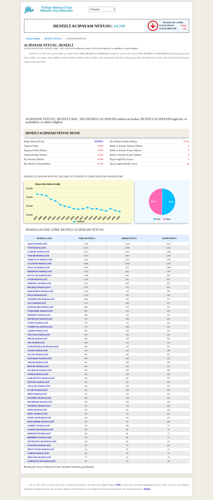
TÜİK (118, 485)
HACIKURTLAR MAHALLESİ (42, 441)
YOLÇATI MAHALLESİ (39, 386)
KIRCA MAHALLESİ (38, 414)
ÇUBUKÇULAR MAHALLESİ (41, 461)
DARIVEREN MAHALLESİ (40, 291)
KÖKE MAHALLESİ (37, 410)
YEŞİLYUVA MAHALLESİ (40, 260)
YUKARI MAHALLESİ (38, 256)
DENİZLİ (99, 141)
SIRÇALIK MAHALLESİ (39, 457)
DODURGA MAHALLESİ (39, 283)
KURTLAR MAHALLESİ (39, 418)
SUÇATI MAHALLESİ (38, 354)
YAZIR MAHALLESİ (37, 279)
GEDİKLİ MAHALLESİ (39, 426)
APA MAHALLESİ (36, 343)
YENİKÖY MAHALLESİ (39, 406)
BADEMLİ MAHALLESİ (39, 433)
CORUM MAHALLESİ (38, 453)
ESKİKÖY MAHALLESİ (39, 315)
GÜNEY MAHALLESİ (38, 323)
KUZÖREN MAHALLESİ (39, 398)
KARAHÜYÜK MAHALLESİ (41, 378)
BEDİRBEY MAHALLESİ (39, 437)
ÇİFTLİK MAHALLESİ (38, 382)
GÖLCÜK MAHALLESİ (39, 335)
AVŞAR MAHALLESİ (38, 350)
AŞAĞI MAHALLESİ (37, 244)
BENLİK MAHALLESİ (38, 366)
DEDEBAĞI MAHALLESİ (40, 271)
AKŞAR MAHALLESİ (38, 362)
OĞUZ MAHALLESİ (37, 295)
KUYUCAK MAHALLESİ (39, 275)
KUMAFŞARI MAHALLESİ (40, 307)
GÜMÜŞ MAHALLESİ (38, 374)
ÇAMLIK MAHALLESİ (38, 252)
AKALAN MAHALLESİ (39, 267)
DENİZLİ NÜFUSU (53, 38)
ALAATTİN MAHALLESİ (39, 264)
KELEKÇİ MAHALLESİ (39, 287)
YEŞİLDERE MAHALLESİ (40, 311)
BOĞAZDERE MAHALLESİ (41, 422)
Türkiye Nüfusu (33, 38)
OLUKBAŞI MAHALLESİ (40, 370)
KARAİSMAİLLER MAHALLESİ (43, 347)
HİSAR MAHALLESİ (37, 339)
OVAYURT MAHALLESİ (39, 445)
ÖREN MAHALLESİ (37, 394)
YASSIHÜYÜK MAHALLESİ (41, 299)
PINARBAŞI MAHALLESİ (40, 402)
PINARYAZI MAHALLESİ (40, 319)
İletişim (147, 489)
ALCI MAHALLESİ (37, 303)
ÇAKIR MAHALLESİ (38, 331)
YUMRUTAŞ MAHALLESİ (40, 327)
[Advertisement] (106, 90)
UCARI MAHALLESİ (38, 390)
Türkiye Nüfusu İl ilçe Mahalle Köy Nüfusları (56, 9)
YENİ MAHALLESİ (37, 248)
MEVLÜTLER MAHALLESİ (41, 449)
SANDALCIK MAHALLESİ (40, 430)
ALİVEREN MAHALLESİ (40, 358)
